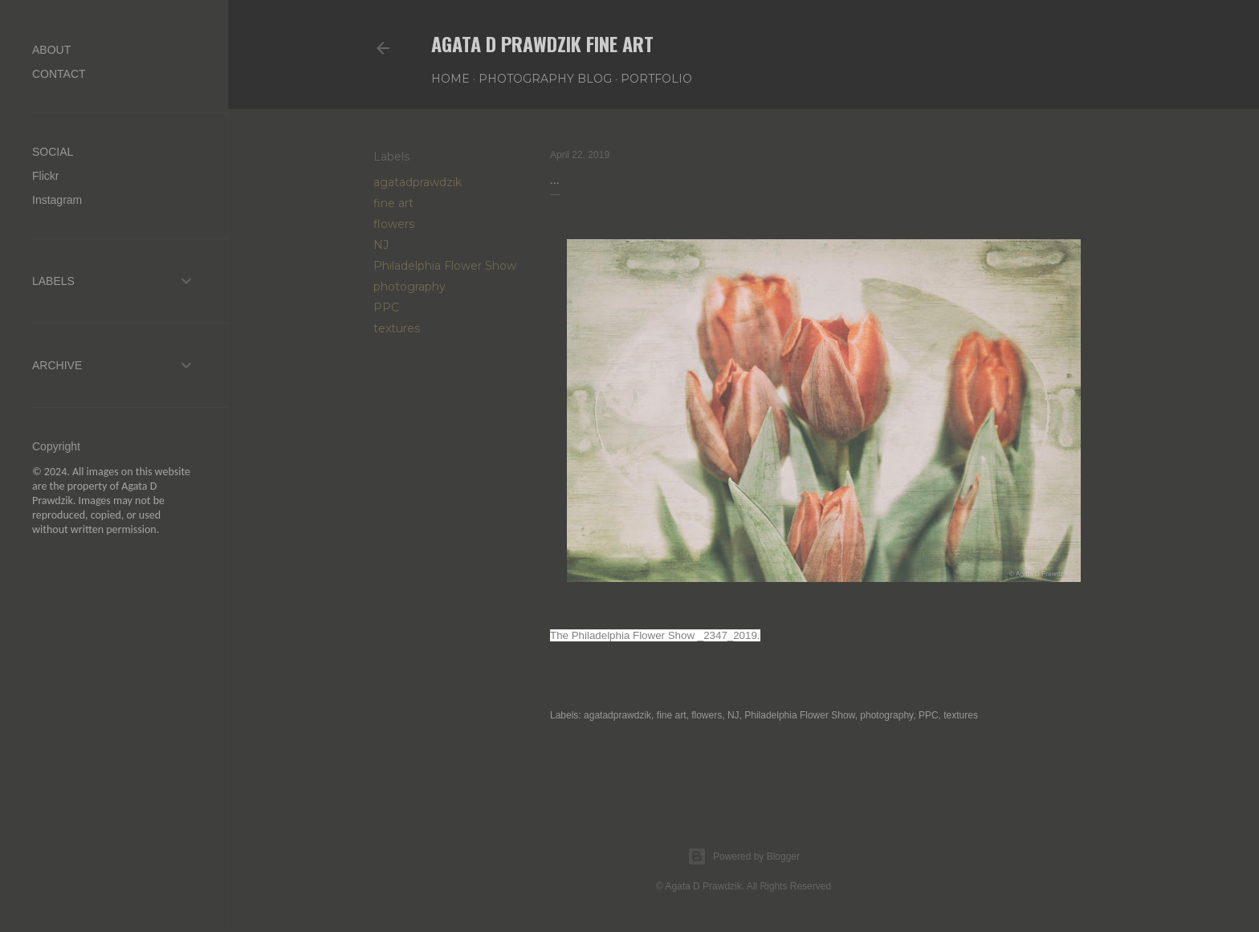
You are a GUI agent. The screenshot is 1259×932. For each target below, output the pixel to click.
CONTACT (59, 73)
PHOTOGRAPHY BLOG (545, 78)
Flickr (45, 175)
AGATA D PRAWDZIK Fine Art (542, 43)
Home (450, 78)
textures (396, 328)
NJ (381, 245)
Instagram (57, 199)
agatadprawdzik (417, 182)
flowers (393, 224)
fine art (393, 203)
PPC (386, 307)
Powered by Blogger (743, 856)
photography (409, 286)
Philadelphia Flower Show (444, 265)
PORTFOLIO (656, 78)
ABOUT (51, 49)
